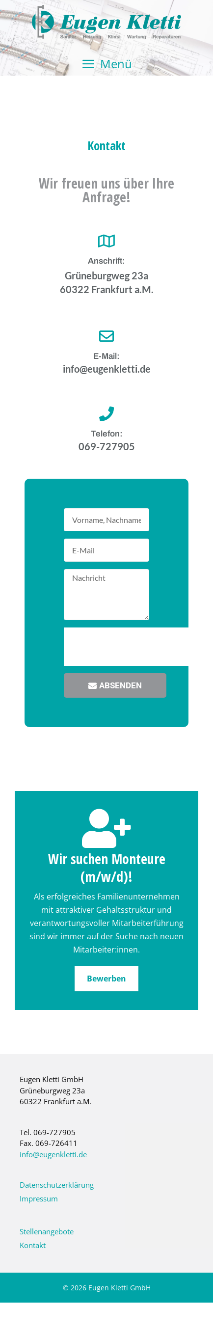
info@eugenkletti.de (53, 1154)
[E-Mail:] (106, 336)
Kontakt (33, 1245)
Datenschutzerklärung (57, 1185)
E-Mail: (106, 356)
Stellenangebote (47, 1231)
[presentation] (138, 646)
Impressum (39, 1198)
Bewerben (106, 978)
